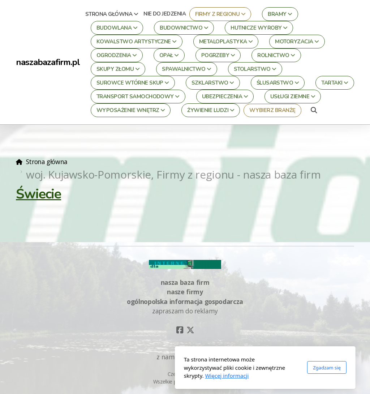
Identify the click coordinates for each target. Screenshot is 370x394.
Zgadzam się (247, 367)
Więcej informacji (147, 375)
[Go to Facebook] (179, 330)
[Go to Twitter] (190, 330)
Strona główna (47, 161)
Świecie (38, 194)
